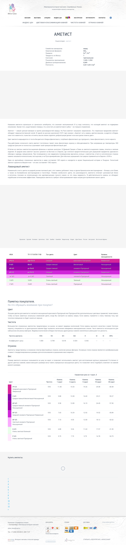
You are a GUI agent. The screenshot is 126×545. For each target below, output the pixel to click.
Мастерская (78, 18)
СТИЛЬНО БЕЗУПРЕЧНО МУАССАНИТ (96, 539)
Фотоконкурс (90, 18)
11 (9, 504)
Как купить (49, 522)
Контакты (102, 18)
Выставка (37, 18)
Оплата (66, 522)
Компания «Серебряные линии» (18, 522)
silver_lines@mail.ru (14, 528)
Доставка (86, 522)
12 (9, 506)
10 (9, 501)
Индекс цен (58, 18)
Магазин (27, 18)
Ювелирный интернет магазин (29, 525)
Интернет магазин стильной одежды (27, 539)
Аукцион (47, 18)
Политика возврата (52, 534)
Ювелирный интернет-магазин (55, 7)
